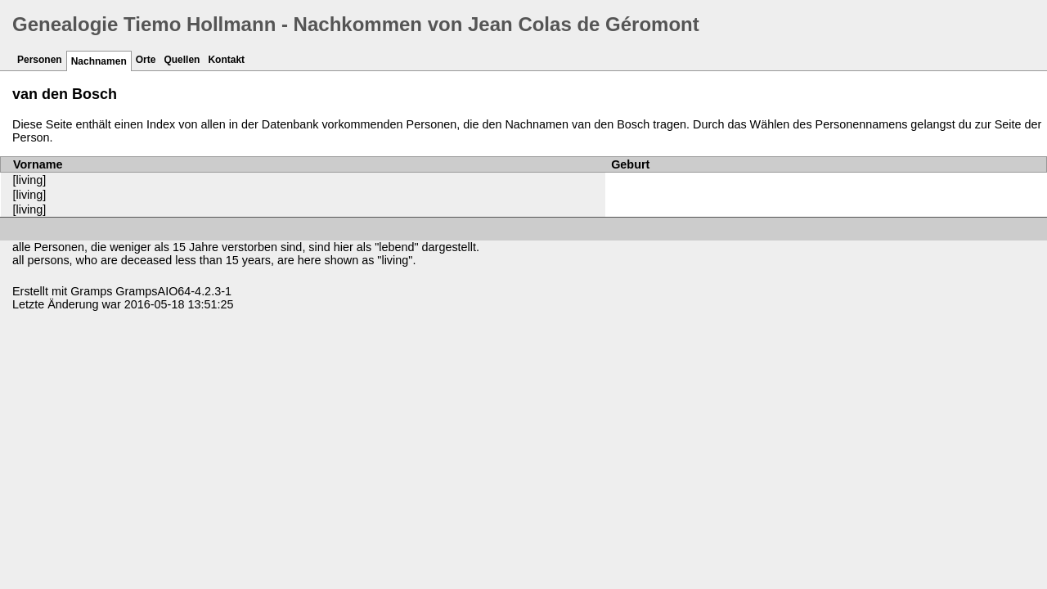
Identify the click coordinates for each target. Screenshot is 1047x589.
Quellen (182, 59)
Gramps (91, 291)
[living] (30, 180)
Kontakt (226, 59)
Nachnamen (99, 61)
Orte (146, 59)
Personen (39, 59)
